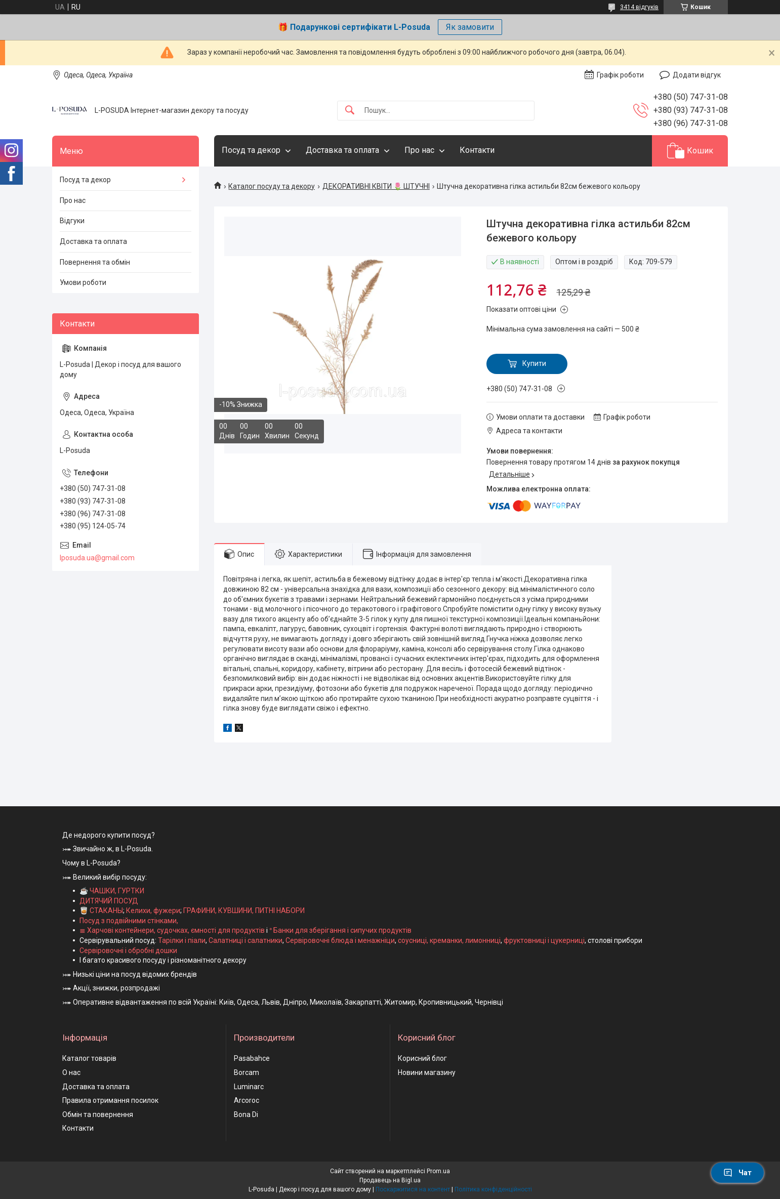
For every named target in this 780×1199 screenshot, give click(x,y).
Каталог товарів (89, 1058)
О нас (71, 1072)
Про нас (419, 150)
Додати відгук (697, 75)
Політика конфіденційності (493, 1189)
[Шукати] (350, 110)
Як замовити (470, 27)
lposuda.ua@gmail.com (97, 558)
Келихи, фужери (153, 910)
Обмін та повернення (97, 1114)
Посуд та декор (251, 150)
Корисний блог (422, 1058)
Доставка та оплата (342, 150)
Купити (534, 363)
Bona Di (246, 1114)
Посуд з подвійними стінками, (128, 921)
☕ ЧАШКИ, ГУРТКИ (111, 891)
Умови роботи (83, 282)
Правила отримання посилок (110, 1100)
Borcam (246, 1072)
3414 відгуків (639, 7)
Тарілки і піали (182, 940)
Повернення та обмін (95, 262)
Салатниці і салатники (245, 940)
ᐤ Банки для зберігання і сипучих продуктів (340, 930)
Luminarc (249, 1087)
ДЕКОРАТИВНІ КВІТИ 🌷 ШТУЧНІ (376, 186)
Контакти (477, 150)
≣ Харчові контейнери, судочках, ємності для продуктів (172, 930)
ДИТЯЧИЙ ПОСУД (108, 901)
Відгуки (72, 221)
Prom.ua (438, 1171)
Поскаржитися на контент (413, 1189)
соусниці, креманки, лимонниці (449, 940)
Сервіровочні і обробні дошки (128, 950)
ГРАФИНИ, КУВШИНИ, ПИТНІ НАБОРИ (244, 910)
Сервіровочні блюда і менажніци (340, 940)
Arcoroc (246, 1100)
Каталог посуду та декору (271, 186)
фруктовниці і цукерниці (544, 940)
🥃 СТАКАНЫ (101, 910)
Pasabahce (252, 1058)
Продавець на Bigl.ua (390, 1180)
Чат (737, 1172)
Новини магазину (427, 1072)
